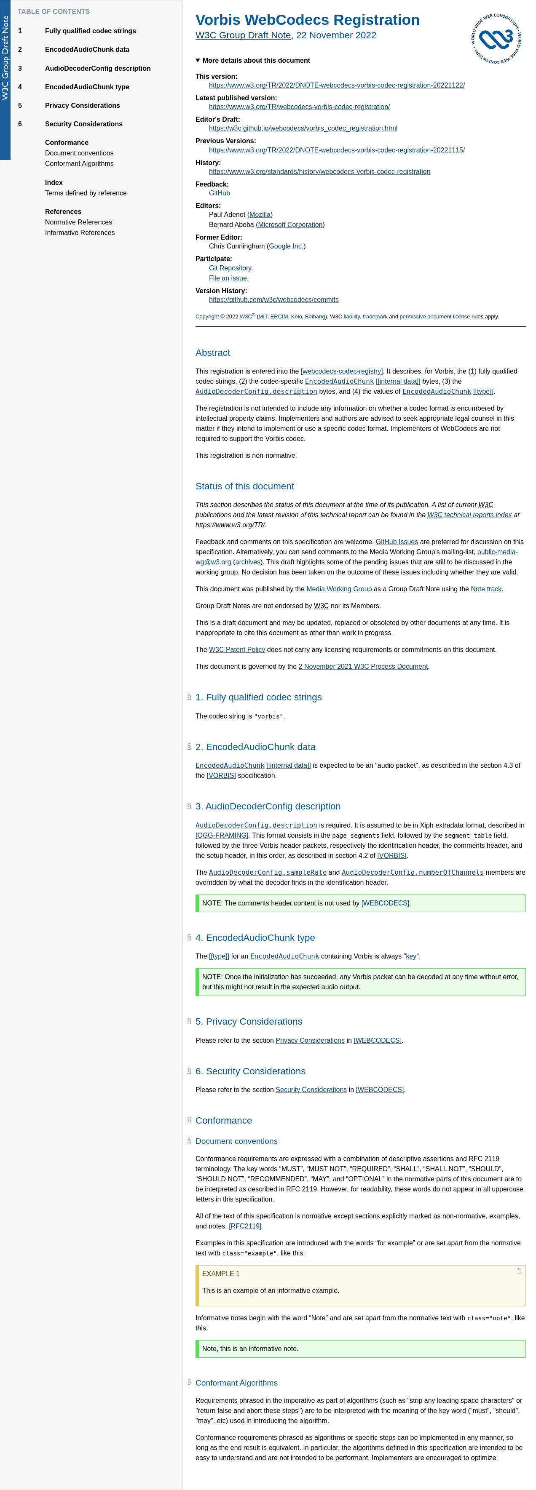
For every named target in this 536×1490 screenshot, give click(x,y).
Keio (296, 316)
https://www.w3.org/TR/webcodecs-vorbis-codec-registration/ (299, 106)
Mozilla (260, 214)
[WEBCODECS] (386, 903)
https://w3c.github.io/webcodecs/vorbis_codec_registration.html (303, 128)
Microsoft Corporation (290, 224)
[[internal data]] (398, 381)
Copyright (207, 316)
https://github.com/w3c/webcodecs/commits (274, 299)
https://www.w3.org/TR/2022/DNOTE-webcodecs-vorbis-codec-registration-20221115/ (337, 150)
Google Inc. (286, 246)
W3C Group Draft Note (243, 35)
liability (352, 316)
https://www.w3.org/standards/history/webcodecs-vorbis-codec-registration (320, 171)
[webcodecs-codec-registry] (342, 371)
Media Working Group (339, 589)
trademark (375, 316)
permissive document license (435, 316)
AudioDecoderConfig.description (256, 391)
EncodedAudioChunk (339, 381)
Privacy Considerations (310, 1040)
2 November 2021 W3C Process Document (363, 666)
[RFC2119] (245, 1226)
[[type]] (483, 391)
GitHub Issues (397, 541)
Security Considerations (311, 1089)
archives (248, 562)
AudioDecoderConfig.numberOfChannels (413, 872)
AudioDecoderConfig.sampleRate (268, 872)
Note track (486, 589)
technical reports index (470, 514)
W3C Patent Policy (237, 649)
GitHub (219, 193)
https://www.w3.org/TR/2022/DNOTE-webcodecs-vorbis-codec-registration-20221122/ (337, 85)
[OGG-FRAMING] (222, 835)
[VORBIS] (221, 775)
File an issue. (229, 278)
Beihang (315, 316)
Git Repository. (231, 268)
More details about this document (256, 60)
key (411, 956)
